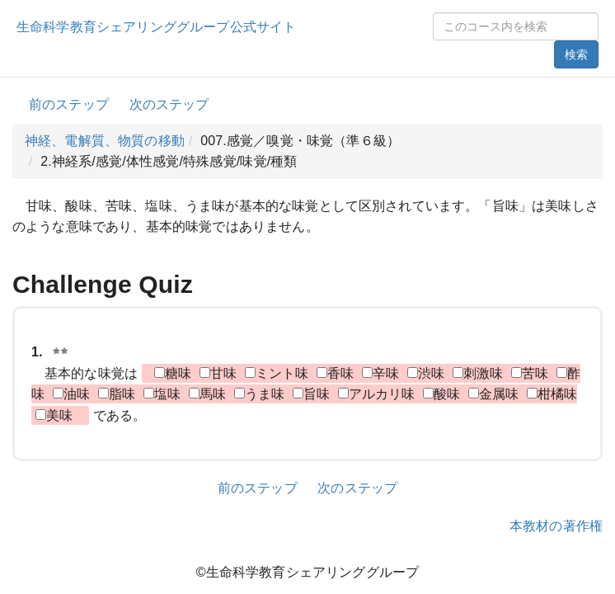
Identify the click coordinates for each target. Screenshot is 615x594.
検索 (576, 54)
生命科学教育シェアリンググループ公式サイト (156, 27)
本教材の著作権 (556, 526)
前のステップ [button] (69, 104)
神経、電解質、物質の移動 (105, 141)
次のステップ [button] (169, 104)
